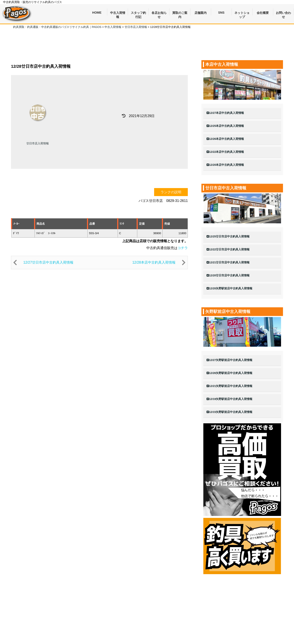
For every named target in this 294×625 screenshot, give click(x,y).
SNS (221, 12)
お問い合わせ (283, 13)
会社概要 (263, 12)
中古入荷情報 (117, 13)
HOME (96, 12)
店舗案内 (200, 12)
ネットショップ (242, 13)
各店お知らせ (159, 13)
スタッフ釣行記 (138, 13)
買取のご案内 (179, 13)
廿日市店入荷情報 (37, 143)
